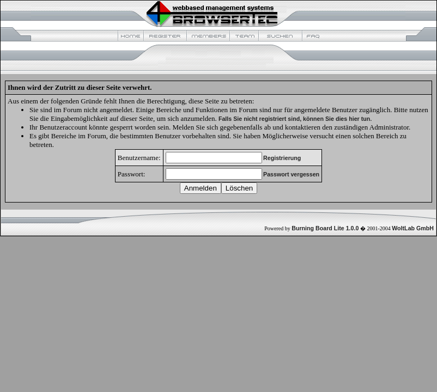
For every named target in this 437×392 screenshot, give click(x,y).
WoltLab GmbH (413, 228)
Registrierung (282, 158)
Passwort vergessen (291, 174)
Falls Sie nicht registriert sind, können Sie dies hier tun (294, 118)
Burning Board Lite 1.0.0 (325, 228)
